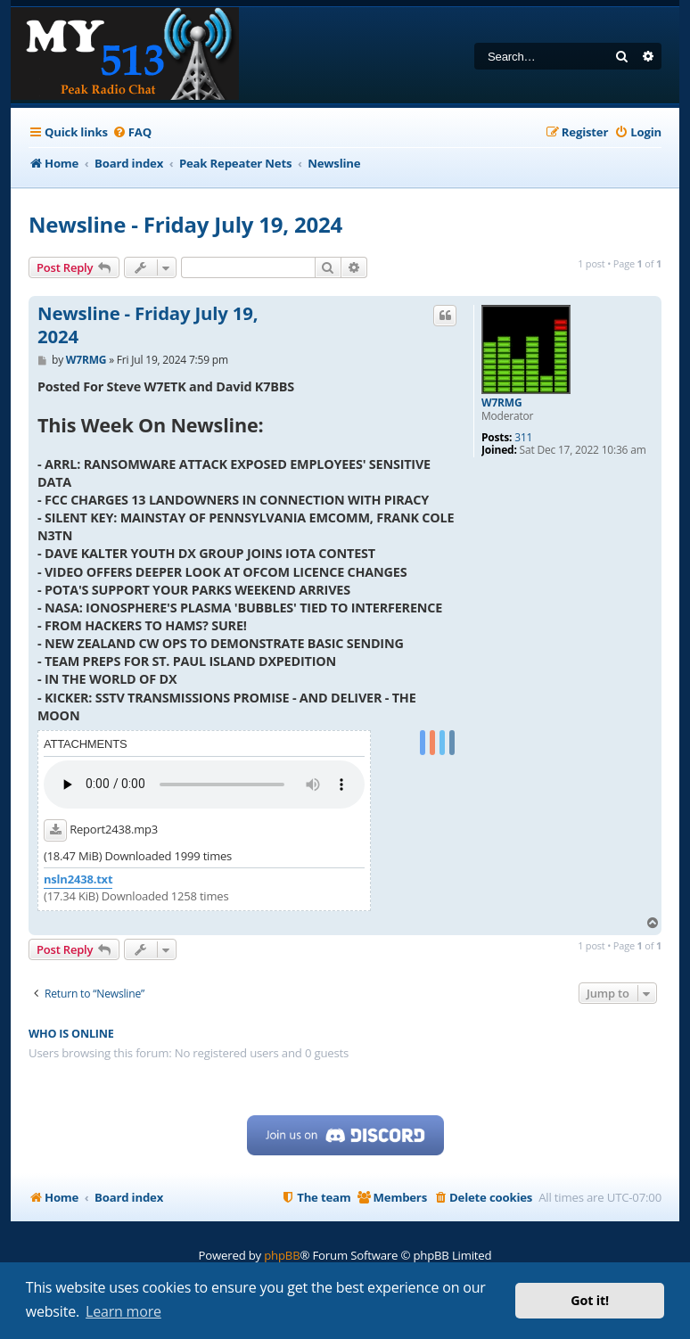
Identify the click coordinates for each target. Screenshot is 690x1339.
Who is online (71, 1033)
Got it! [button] (590, 1300)
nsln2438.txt (78, 879)
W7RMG (501, 403)
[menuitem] (132, 132)
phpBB (282, 1255)
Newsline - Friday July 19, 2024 (185, 224)
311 (523, 437)
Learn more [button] (123, 1311)
